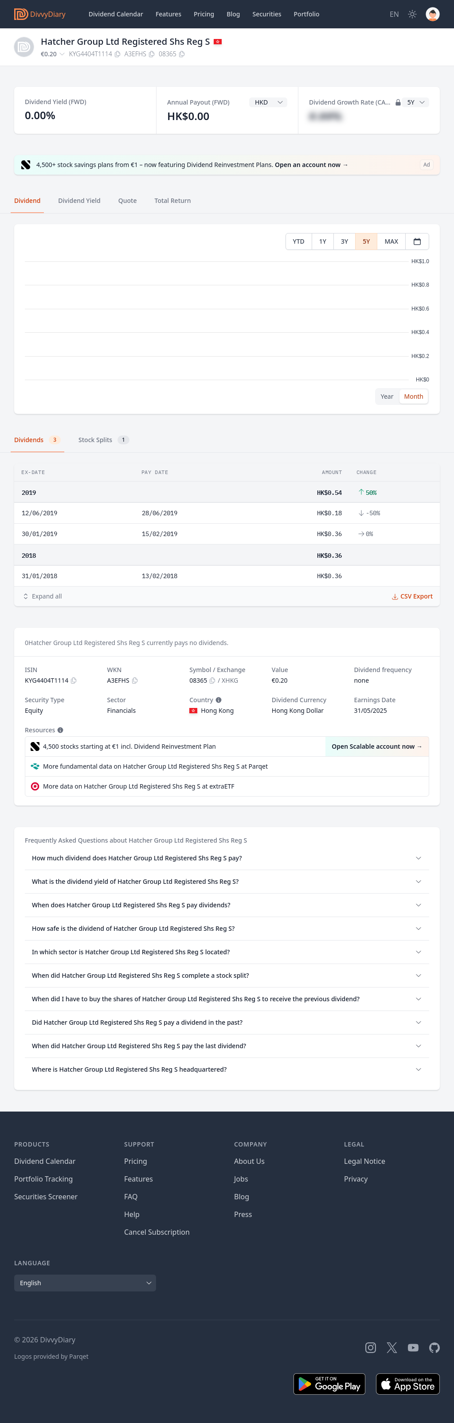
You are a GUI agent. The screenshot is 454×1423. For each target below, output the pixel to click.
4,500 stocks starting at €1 (129, 746)
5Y (366, 241)
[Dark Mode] (412, 14)
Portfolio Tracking (43, 1179)
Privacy (356, 1179)
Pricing (204, 14)
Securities (266, 14)
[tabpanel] (227, 319)
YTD (299, 241)
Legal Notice (364, 1161)
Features (168, 14)
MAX (391, 241)
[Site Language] (394, 14)
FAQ (130, 1196)
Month (413, 396)
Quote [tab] (127, 200)
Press (243, 1214)
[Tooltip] (217, 700)
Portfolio (307, 14)
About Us (249, 1161)
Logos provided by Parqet (51, 1356)
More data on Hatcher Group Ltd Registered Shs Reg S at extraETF (138, 786)
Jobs (241, 1179)
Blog (241, 1196)
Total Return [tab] (173, 200)
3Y (344, 241)
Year (387, 396)
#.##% (325, 116)
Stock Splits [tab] (103, 439)
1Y (322, 241)
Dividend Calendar (116, 14)
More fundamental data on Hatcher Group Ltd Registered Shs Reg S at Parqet (155, 766)
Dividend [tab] (27, 200)
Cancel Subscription (157, 1232)
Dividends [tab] (37, 439)
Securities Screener (46, 1196)
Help (132, 1214)
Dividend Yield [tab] (79, 200)
